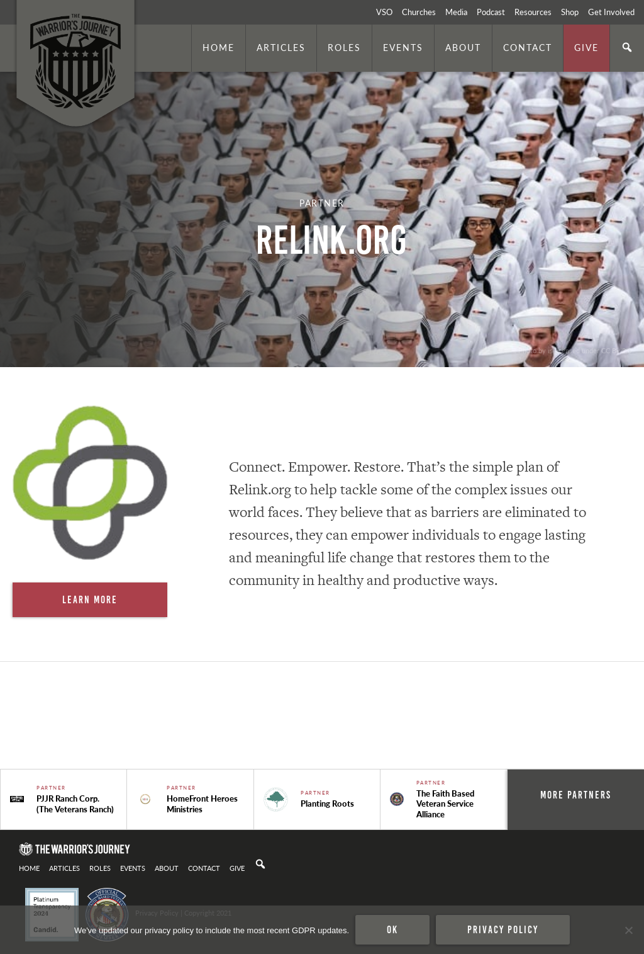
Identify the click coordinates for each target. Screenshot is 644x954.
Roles (344, 47)
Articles (281, 47)
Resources (533, 12)
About (463, 47)
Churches (419, 12)
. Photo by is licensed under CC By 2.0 (572, 350)
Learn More (90, 599)
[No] (628, 930)
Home (219, 47)
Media (456, 12)
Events (403, 47)
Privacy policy (502, 929)
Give (586, 47)
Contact (527, 47)
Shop (570, 12)
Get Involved (611, 12)
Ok (392, 929)
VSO (384, 12)
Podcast (491, 12)
